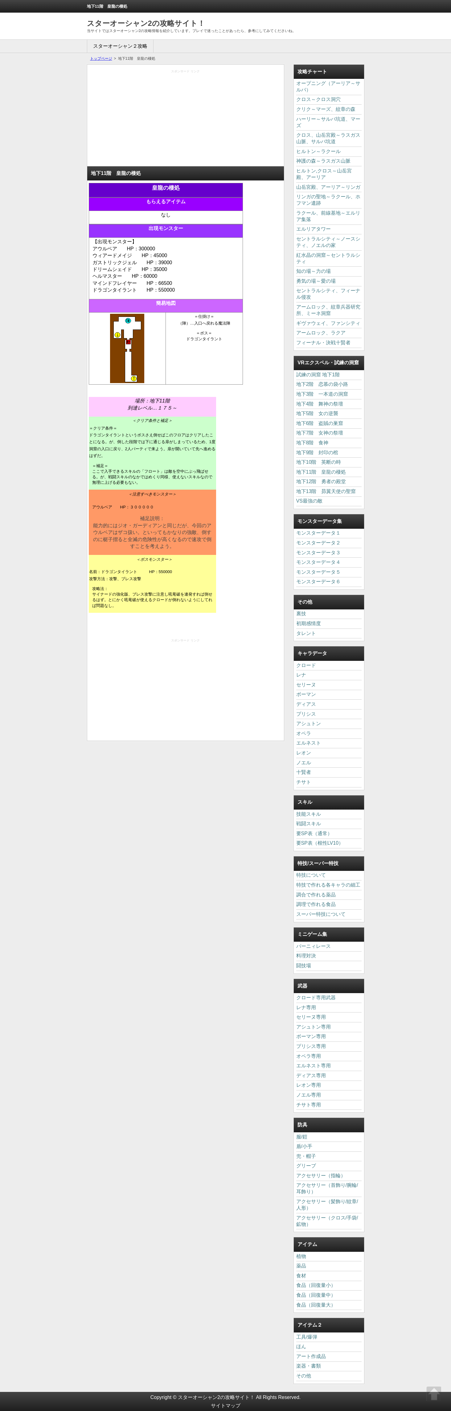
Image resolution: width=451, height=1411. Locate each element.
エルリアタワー (313, 229)
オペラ (303, 733)
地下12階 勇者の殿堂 (321, 481)
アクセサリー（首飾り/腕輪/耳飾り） (327, 1188)
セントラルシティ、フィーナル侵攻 (328, 294)
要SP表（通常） (314, 833)
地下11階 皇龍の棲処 (321, 472)
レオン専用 (308, 1085)
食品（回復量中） (316, 1295)
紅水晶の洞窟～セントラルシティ (328, 258)
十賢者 (303, 772)
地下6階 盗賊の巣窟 (319, 423)
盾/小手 (304, 1146)
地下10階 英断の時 (318, 462)
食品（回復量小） (316, 1285)
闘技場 (303, 965)
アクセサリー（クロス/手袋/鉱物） (327, 1221)
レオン (303, 752)
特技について (311, 875)
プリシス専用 (311, 1046)
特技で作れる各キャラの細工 (328, 884)
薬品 (301, 1265)
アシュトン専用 (313, 1026)
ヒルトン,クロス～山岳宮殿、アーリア (324, 174)
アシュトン (308, 723)
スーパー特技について (321, 914)
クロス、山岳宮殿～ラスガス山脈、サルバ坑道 (328, 138)
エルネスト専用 (313, 1065)
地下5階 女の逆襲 (317, 413)
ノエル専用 (308, 1095)
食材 (301, 1275)
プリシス (306, 714)
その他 (303, 1375)
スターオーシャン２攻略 (120, 46)
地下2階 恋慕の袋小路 (322, 384)
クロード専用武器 (316, 997)
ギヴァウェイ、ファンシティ (328, 323)
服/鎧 (301, 1136)
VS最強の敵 (309, 500)
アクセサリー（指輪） (321, 1175)
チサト (303, 782)
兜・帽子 (306, 1156)
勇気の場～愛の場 (316, 281)
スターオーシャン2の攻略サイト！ (146, 23)
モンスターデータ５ (318, 572)
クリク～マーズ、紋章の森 (325, 109)
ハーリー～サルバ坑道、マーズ (328, 122)
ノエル (303, 762)
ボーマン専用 (311, 1036)
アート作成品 (311, 1356)
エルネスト (308, 743)
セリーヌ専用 (311, 1017)
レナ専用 (306, 1007)
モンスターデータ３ (318, 552)
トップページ (101, 58)
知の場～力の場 (313, 271)
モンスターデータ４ (318, 562)
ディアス (306, 704)
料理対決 (306, 955)
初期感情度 (308, 623)
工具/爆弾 (306, 1337)
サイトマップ (225, 1405)
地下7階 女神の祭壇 (319, 432)
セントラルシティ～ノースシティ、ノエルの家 (328, 242)
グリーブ (306, 1165)
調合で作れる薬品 (316, 894)
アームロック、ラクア (321, 332)
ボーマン (306, 694)
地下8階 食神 (312, 442)
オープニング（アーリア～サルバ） (328, 86)
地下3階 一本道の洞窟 (322, 394)
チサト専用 (308, 1104)
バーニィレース (313, 946)
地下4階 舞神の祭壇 (319, 403)
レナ (301, 674)
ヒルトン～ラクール (318, 151)
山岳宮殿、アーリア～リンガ (328, 187)
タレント (306, 633)
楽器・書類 (308, 1366)
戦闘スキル (308, 823)
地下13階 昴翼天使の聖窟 (326, 491)
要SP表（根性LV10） (320, 843)
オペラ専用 (308, 1056)
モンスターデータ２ (318, 542)
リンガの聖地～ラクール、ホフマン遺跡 (328, 200)
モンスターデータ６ (318, 581)
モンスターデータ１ (318, 533)
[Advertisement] (185, 120)
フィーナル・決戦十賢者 (323, 342)
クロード (306, 665)
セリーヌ (306, 684)
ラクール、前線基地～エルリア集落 (328, 216)
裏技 (301, 613)
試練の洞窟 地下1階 (318, 374)
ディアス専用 (311, 1075)
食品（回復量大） (316, 1305)
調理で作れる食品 (316, 904)
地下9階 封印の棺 (317, 452)
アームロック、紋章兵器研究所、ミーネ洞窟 (328, 310)
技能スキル (308, 814)
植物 (301, 1256)
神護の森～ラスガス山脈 (323, 161)
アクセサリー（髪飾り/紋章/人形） (327, 1205)
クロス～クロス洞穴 (318, 99)
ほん (301, 1346)
